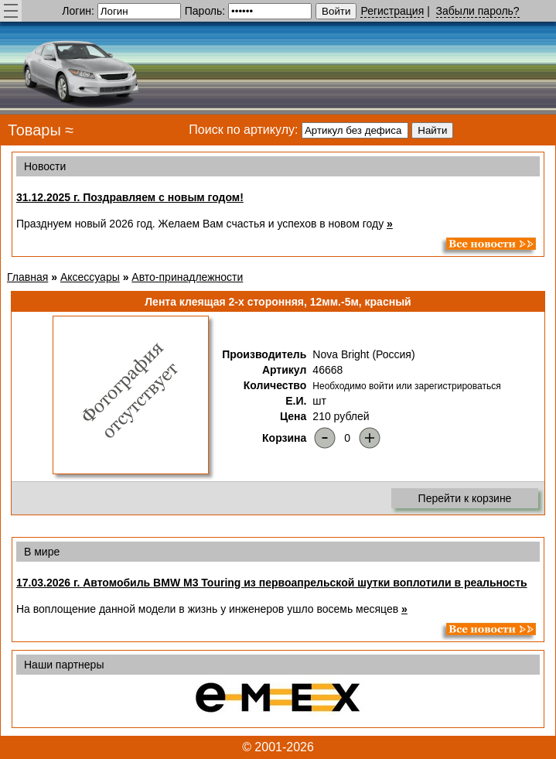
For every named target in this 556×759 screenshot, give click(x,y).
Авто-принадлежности (187, 277)
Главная (27, 277)
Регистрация (392, 11)
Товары (34, 129)
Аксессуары (90, 277)
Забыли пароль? (478, 11)
